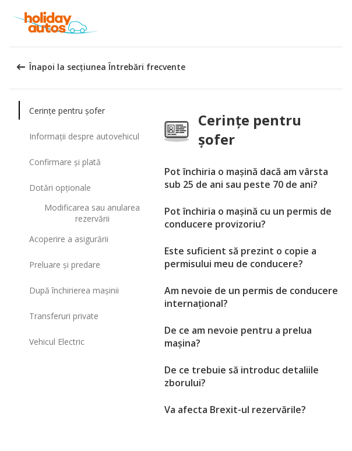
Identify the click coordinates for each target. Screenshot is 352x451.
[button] (339, 23)
